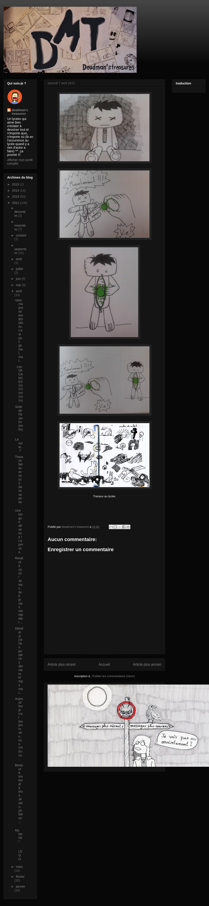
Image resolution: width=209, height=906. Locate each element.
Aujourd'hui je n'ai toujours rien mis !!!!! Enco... (19, 729)
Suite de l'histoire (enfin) (19, 420)
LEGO (18, 853)
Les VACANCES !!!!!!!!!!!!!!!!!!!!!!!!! (19, 383)
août (19, 259)
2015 (16, 184)
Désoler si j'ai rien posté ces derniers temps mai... (19, 660)
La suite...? (19, 445)
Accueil (104, 664)
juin (19, 279)
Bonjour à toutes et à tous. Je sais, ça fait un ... (19, 793)
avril (19, 291)
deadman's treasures (20, 111)
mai (19, 285)
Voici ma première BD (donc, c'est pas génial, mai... (19, 330)
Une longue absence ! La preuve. (19, 531)
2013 (16, 196)
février (20, 876)
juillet (19, 269)
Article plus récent (62, 664)
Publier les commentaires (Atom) (113, 676)
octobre (21, 235)
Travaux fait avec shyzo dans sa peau (19, 479)
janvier (20, 886)
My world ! (18, 836)
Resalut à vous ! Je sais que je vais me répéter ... (19, 590)
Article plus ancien (147, 664)
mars (19, 866)
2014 (16, 190)
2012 (16, 203)
